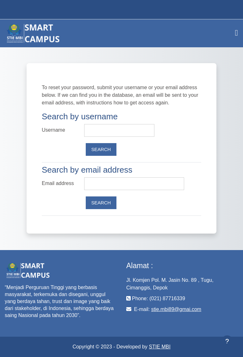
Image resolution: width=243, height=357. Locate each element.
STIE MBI (159, 346)
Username (53, 130)
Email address (58, 183)
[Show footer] (227, 341)
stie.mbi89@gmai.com (176, 309)
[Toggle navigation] (237, 33)
